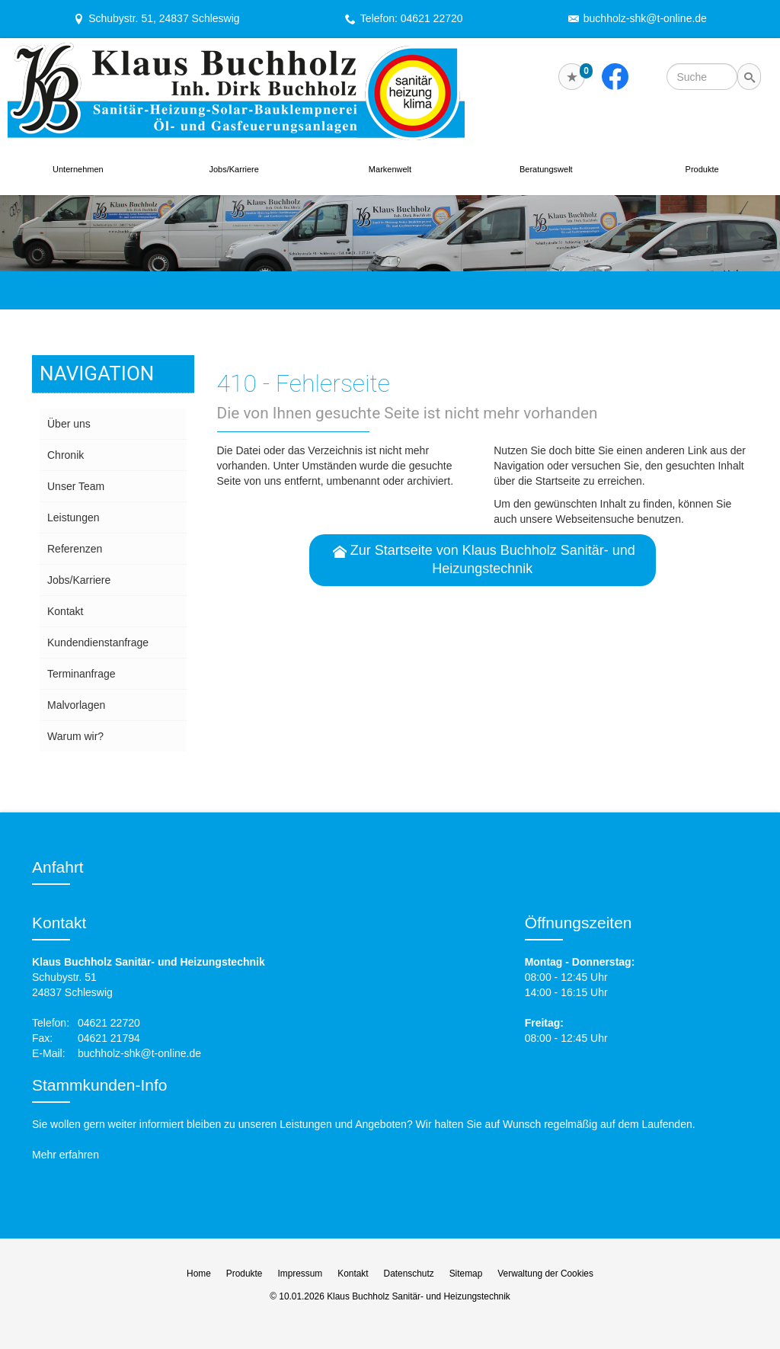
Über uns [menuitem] (69, 424)
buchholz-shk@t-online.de (645, 18)
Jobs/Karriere (233, 169)
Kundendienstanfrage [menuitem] (98, 642)
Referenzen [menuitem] (74, 549)
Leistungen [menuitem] (73, 517)
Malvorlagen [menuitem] (76, 705)
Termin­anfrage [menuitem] (81, 674)
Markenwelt (390, 169)
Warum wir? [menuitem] (75, 736)
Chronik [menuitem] (65, 455)
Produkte (702, 169)
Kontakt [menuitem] (65, 611)
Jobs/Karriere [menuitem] (78, 580)
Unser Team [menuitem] (75, 486)
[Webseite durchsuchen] (702, 76)
